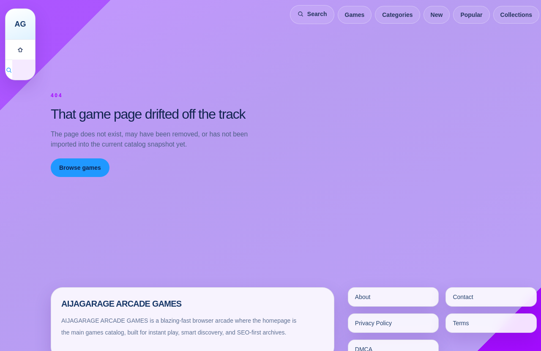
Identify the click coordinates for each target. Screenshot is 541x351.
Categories (397, 14)
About (363, 297)
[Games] (20, 49)
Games (355, 14)
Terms (461, 323)
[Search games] (8, 70)
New (437, 14)
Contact (463, 297)
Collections (516, 14)
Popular (471, 14)
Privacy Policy (373, 323)
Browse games (80, 167)
